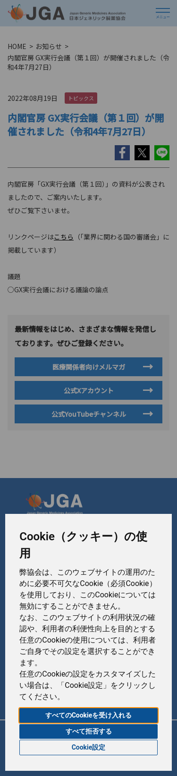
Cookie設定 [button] (89, 747)
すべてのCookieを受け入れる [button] (88, 715)
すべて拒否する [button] (89, 731)
